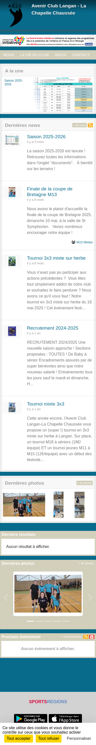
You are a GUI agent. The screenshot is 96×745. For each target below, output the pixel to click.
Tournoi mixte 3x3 (45, 403)
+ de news (79, 125)
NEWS (8, 55)
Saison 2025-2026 (46, 136)
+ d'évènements (71, 636)
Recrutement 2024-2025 (52, 328)
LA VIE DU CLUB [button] (34, 55)
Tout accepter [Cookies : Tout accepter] (19, 738)
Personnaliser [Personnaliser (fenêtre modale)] (79, 738)
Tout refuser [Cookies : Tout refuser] (48, 738)
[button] (5, 94)
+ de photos (84, 482)
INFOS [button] (60, 55)
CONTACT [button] (81, 55)
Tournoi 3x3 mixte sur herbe (56, 258)
